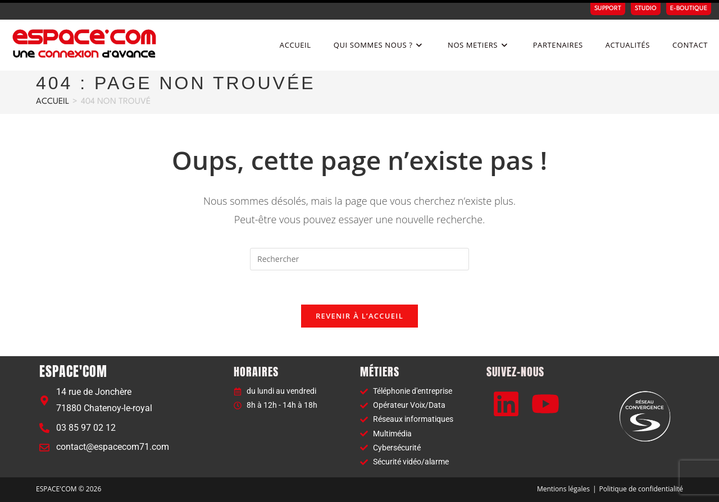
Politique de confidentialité (641, 489)
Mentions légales (563, 489)
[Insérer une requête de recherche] (359, 259)
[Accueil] (52, 102)
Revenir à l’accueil (359, 316)
